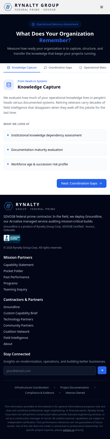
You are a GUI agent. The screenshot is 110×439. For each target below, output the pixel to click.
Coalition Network (16, 331)
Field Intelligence (16, 338)
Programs (11, 283)
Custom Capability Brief (20, 313)
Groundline (12, 307)
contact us (68, 430)
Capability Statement (19, 265)
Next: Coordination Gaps (81, 183)
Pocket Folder (13, 271)
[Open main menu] (101, 7)
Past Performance (16, 277)
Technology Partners (18, 319)
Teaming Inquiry (15, 289)
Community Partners (18, 325)
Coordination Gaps (58, 67)
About (8, 344)
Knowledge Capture (22, 67)
